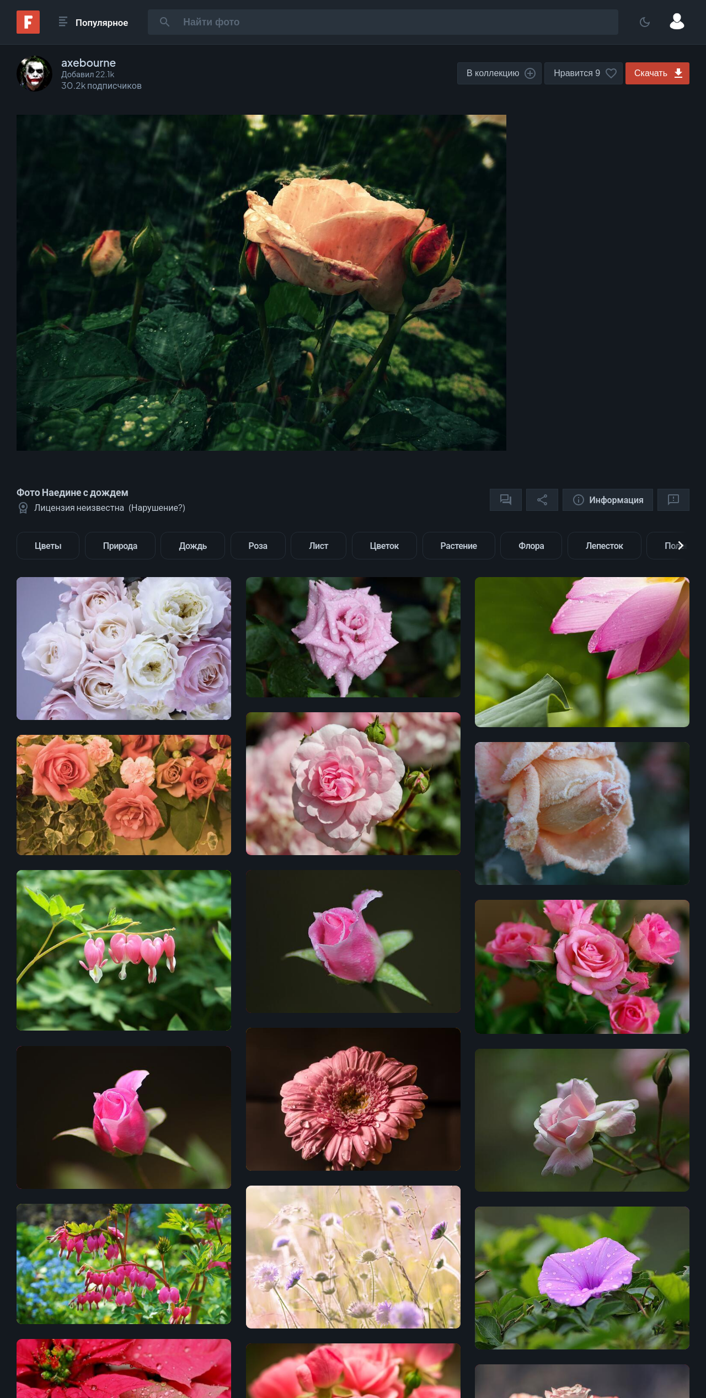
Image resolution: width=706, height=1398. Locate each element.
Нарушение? (157, 507)
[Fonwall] (28, 30)
